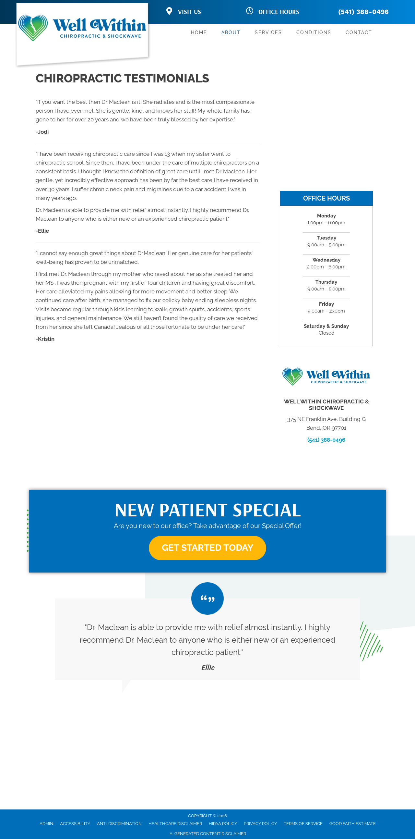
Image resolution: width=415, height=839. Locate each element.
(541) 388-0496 (363, 12)
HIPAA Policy (223, 823)
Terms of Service (303, 823)
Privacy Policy (260, 823)
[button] (207, 548)
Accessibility (75, 823)
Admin (46, 823)
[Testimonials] (207, 639)
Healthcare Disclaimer (175, 823)
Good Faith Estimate (352, 823)
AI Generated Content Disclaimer (208, 833)
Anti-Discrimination (119, 823)
